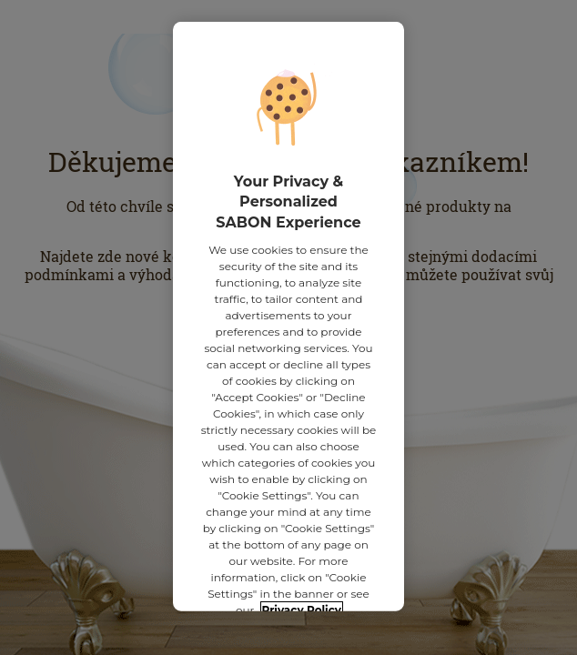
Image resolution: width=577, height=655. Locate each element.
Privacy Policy (301, 604)
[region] (288, 316)
